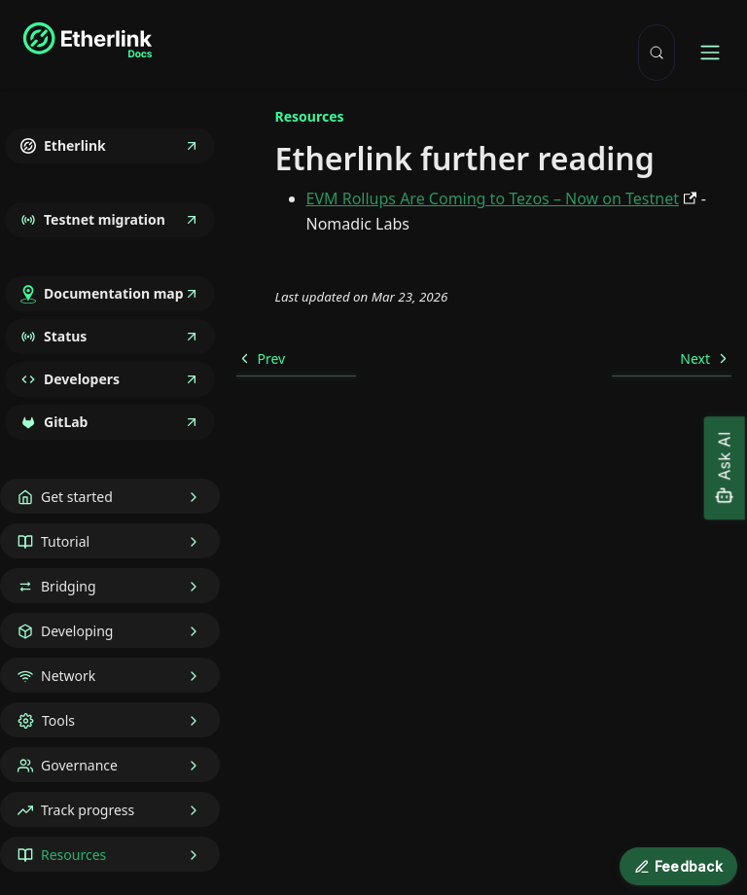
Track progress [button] (87, 810)
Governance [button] (79, 765)
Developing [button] (77, 631)
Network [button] (68, 675)
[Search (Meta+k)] (656, 52)
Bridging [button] (68, 586)
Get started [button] (77, 496)
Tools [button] (58, 720)
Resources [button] (73, 854)
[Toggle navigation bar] (710, 52)
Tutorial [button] (65, 541)
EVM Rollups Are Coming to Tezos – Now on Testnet (492, 198)
